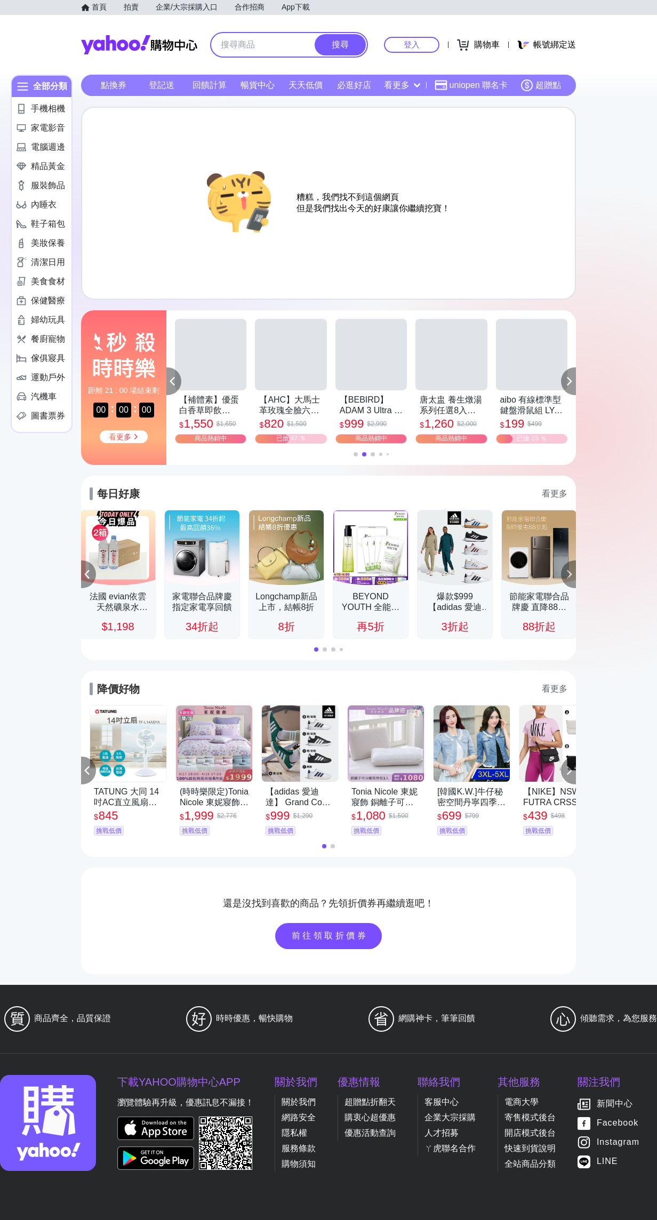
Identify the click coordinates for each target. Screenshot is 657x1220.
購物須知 (299, 1163)
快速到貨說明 (530, 1148)
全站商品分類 (530, 1163)
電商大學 (521, 1101)
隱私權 (294, 1132)
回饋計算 (210, 85)
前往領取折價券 (330, 935)
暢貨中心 (258, 85)
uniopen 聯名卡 (471, 85)
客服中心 (441, 1101)
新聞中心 (615, 1104)
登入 (412, 44)
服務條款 (299, 1148)
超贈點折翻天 (370, 1101)
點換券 (113, 85)
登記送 (161, 85)
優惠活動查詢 (370, 1132)
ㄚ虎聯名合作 (450, 1148)
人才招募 (441, 1132)
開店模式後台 (530, 1132)
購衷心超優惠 (370, 1117)
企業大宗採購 (450, 1117)
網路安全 (299, 1117)
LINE (607, 1161)
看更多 (402, 85)
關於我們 (299, 1101)
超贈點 (540, 85)
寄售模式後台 (530, 1117)
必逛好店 (354, 85)
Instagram (618, 1142)
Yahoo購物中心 (139, 45)
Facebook (617, 1123)
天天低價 (306, 85)
